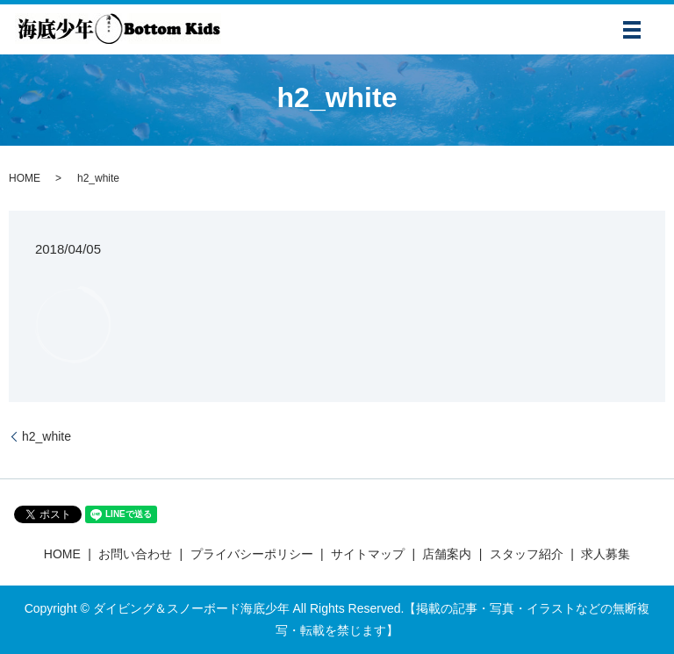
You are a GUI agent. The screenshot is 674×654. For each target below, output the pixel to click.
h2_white (46, 436)
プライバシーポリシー (251, 554)
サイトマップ (368, 554)
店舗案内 (446, 554)
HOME (24, 178)
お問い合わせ (135, 554)
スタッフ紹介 (526, 554)
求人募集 (605, 554)
